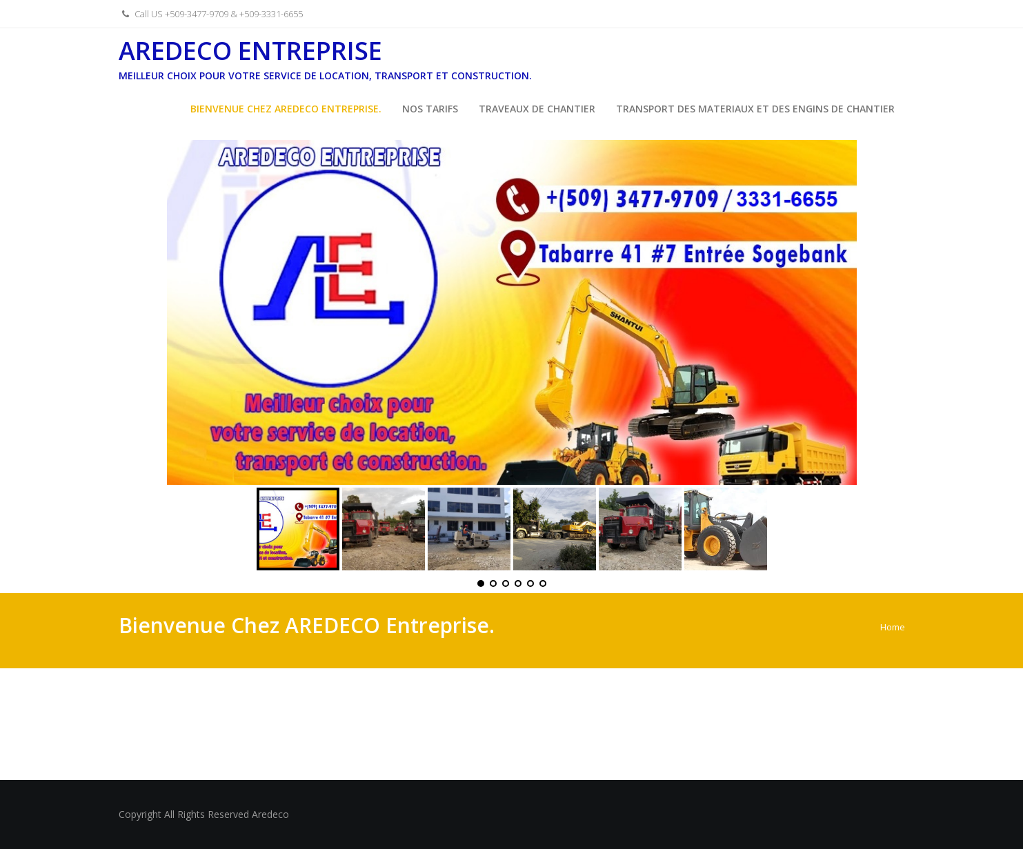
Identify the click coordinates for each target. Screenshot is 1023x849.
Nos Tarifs (430, 108)
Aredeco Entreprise (250, 51)
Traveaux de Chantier (537, 108)
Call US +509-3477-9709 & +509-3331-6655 (211, 14)
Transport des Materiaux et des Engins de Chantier (755, 108)
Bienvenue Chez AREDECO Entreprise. (285, 108)
